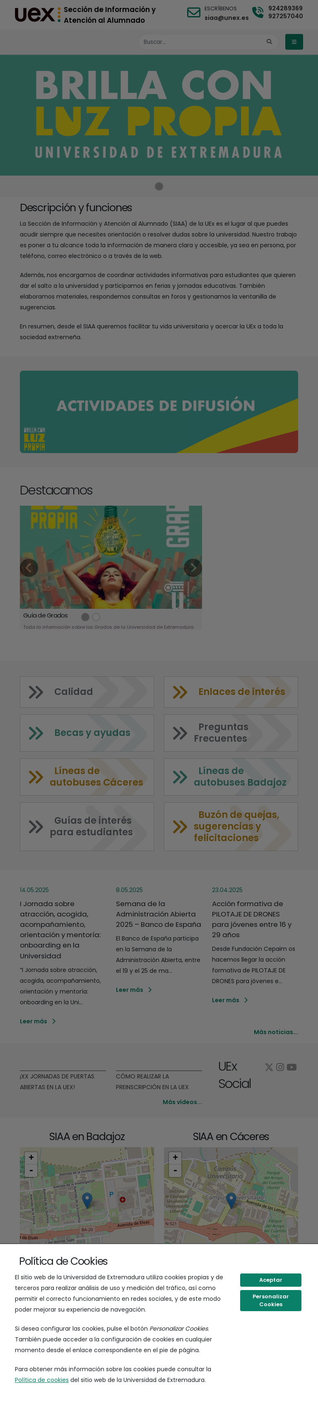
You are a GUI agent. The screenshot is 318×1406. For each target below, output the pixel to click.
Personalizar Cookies (271, 1301)
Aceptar (270, 1280)
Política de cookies (42, 1380)
